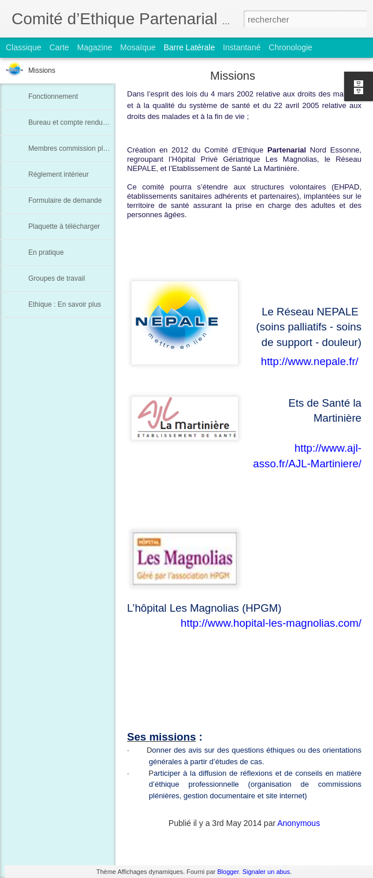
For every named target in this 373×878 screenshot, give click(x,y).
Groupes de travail (56, 278)
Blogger (227, 871)
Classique (23, 47)
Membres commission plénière (75, 148)
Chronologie (290, 47)
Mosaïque (137, 47)
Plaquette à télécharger (64, 226)
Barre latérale (189, 47)
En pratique (46, 252)
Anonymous (298, 823)
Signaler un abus (266, 871)
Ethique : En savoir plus (64, 304)
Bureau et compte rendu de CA (76, 122)
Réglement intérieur (58, 174)
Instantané (241, 47)
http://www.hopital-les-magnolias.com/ (271, 623)
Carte (59, 47)
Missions (41, 70)
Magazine (95, 47)
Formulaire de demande (65, 200)
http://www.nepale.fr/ (310, 361)
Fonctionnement (53, 96)
